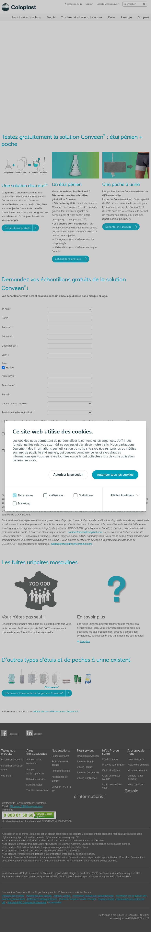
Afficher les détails (122, 495)
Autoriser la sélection (68, 475)
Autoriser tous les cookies (115, 475)
